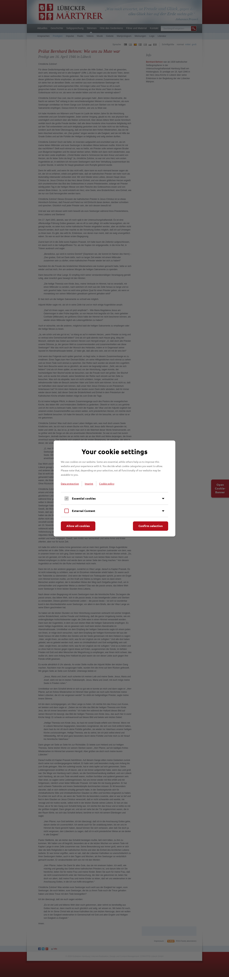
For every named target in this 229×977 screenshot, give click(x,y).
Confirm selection (150, 526)
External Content (83, 511)
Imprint (89, 483)
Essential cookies (84, 498)
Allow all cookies (78, 526)
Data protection (70, 483)
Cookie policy (106, 483)
